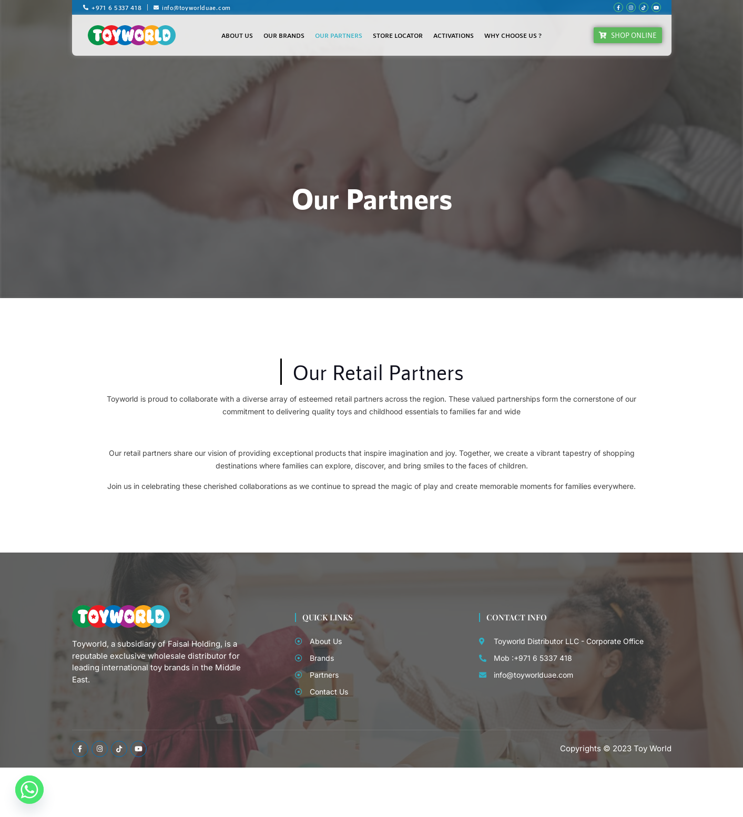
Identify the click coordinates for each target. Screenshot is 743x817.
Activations (453, 35)
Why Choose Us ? (513, 35)
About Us (237, 35)
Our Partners (338, 35)
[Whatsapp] (29, 789)
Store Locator (398, 35)
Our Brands (283, 35)
